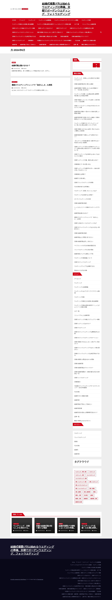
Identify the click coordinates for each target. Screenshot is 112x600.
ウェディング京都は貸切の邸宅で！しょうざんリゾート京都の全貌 (54, 24)
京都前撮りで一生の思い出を (82, 164)
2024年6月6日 (17, 68)
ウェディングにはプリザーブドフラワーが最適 (66, 20)
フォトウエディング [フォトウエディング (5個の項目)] (91, 475)
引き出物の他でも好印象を (81, 186)
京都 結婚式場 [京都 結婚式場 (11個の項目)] (87, 491)
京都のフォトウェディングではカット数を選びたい (79, 32)
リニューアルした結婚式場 (89, 24)
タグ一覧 (76, 24)
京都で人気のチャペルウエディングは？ (85, 223)
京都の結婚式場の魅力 (80, 203)
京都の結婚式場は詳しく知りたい (83, 241)
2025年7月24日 (87, 530)
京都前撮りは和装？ (80, 174)
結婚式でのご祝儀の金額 (89, 40)
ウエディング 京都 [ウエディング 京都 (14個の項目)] (79, 475)
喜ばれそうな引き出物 (80, 270)
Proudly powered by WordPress (18, 579)
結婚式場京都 (42, 44)
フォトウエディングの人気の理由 (83, 249)
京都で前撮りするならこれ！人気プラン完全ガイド (50, 32)
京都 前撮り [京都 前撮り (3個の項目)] (92, 488)
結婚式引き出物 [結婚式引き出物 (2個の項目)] (78, 501)
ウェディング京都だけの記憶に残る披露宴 (23, 24)
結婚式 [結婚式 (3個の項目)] (91, 495)
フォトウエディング (80, 437)
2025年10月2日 (18, 530)
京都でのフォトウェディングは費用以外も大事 (82, 28)
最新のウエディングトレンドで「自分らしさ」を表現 (32, 85)
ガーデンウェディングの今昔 (82, 199)
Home (14, 20)
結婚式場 (14, 44)
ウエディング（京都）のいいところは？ (85, 190)
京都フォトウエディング (18, 40)
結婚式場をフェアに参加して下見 (83, 254)
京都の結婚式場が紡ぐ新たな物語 (83, 84)
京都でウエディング (61, 28)
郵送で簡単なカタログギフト (89, 44)
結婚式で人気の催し (80, 178)
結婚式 (76, 449)
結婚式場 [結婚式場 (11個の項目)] (86, 498)
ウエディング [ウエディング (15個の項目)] (92, 471)
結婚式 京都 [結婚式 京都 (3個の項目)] (78, 498)
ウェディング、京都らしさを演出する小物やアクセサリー (21, 528)
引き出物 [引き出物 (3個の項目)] (86, 495)
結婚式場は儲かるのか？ (21, 65)
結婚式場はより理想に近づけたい (83, 237)
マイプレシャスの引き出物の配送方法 (85, 245)
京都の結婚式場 (64, 36)
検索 (75, 60)
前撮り (76, 441)
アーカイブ (22, 20)
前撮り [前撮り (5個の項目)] (94, 491)
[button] (101, 32)
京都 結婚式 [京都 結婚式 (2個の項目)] (78, 491)
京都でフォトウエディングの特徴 (83, 182)
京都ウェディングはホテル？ (45, 28)
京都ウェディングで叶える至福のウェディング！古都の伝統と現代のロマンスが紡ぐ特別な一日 (87, 148)
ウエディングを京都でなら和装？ (83, 195)
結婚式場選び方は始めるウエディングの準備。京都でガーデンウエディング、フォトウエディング (32, 550)
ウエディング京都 (86, 20)
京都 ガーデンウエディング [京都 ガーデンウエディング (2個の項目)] (81, 485)
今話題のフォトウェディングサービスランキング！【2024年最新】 (54, 40)
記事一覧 (76, 44)
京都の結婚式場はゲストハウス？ (80, 36)
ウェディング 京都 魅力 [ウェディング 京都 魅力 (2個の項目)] (81, 471)
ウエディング (14, 81)
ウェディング (31, 20)
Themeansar (40, 579)
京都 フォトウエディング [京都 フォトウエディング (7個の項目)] (81, 488)
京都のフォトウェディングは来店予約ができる (24, 36)
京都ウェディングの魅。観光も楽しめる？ (86, 160)
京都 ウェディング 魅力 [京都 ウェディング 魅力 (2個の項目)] (81, 481)
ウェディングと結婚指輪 (45, 20)
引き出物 (77, 40)
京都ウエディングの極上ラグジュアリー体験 (23, 28)
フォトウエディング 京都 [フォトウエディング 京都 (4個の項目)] (81, 478)
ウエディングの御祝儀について (83, 258)
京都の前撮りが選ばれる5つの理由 (48, 36)
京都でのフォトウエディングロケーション (23, 32)
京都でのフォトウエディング (82, 262)
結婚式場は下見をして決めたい (28, 44)
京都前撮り (31, 40)
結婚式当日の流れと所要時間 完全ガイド (60, 44)
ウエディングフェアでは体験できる (84, 266)
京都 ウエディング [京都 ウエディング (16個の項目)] (93, 481)
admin (24, 68)
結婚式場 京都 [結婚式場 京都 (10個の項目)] (93, 498)
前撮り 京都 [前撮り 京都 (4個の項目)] (78, 495)
